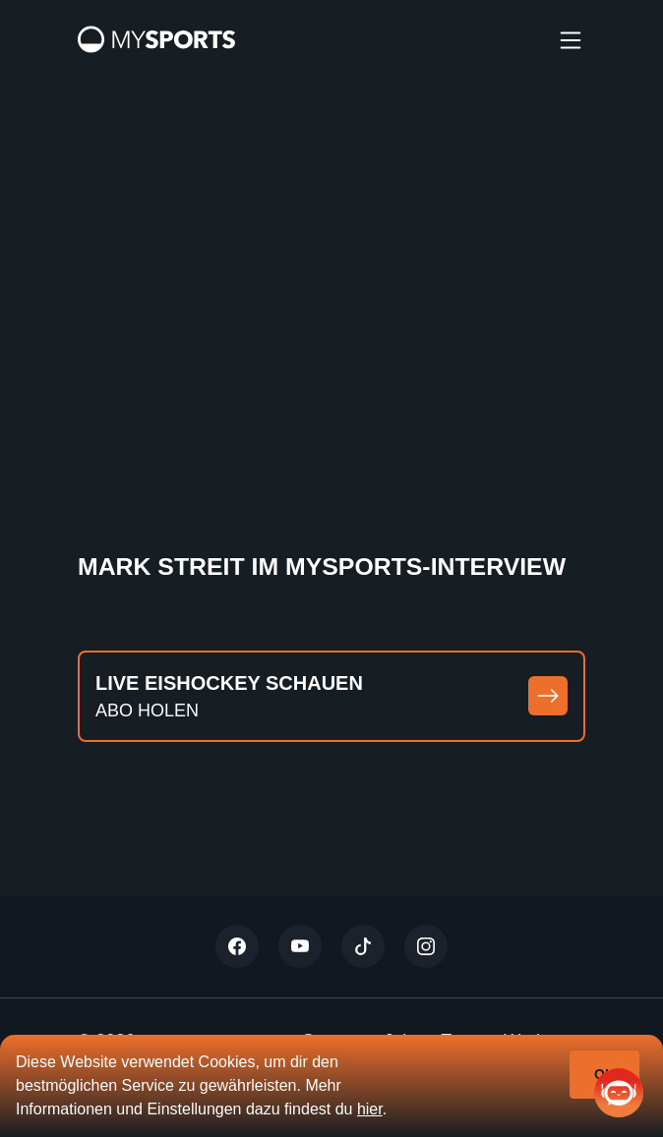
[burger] (570, 39)
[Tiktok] (363, 946)
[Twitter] (237, 946)
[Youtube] (300, 946)
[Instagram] (426, 946)
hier (370, 1109)
